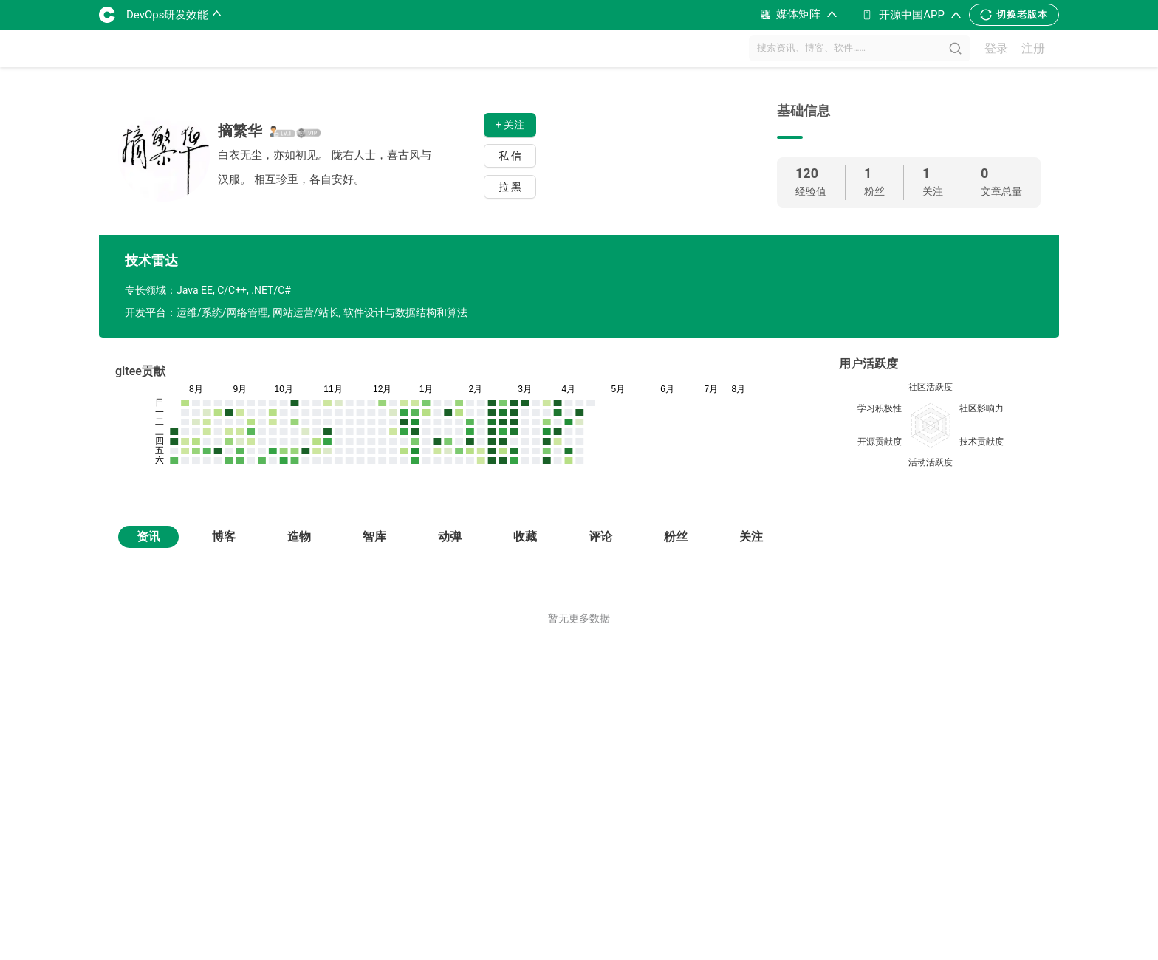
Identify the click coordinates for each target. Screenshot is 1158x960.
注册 (1033, 48)
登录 (996, 48)
